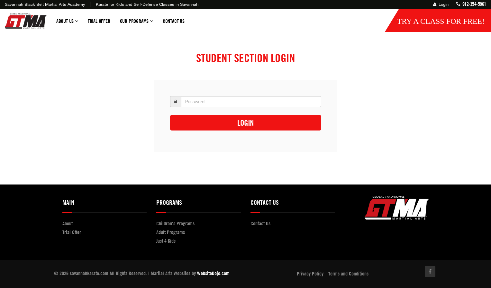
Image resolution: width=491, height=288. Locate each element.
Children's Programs (175, 223)
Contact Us (174, 21)
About (67, 223)
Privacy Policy (310, 273)
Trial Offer (99, 21)
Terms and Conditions (348, 273)
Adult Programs (170, 232)
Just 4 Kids (166, 241)
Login (441, 4)
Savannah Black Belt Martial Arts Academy (45, 4)
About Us (67, 24)
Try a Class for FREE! (441, 21)
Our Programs (136, 24)
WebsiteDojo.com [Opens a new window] (213, 273)
